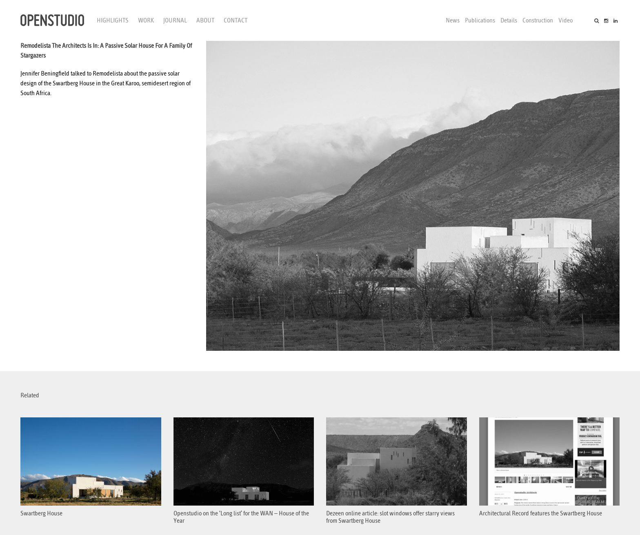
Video (565, 20)
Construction (537, 20)
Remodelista (108, 73)
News (453, 20)
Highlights (113, 20)
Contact (235, 20)
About (205, 20)
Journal (175, 20)
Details (508, 20)
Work (146, 20)
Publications (480, 20)
